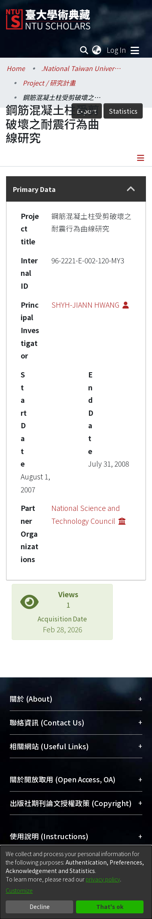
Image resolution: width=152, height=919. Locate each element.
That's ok (109, 906)
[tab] (76, 189)
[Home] (48, 16)
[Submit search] (84, 50)
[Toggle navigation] (134, 50)
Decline (40, 906)
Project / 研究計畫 (49, 83)
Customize (19, 890)
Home (15, 68)
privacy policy (103, 879)
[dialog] (76, 882)
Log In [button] (117, 50)
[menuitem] (97, 50)
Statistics (123, 111)
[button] (130, 189)
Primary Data (34, 189)
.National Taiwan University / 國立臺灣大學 (81, 68)
